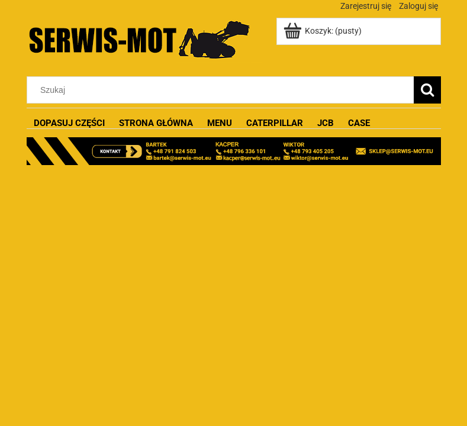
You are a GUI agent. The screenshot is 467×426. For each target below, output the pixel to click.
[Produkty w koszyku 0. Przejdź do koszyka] (323, 31)
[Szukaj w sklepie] (222, 90)
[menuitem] (69, 123)
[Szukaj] (427, 90)
